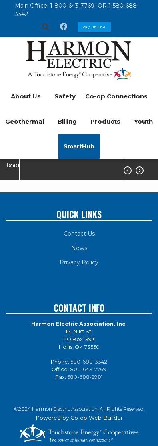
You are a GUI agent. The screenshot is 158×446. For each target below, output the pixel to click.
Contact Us (79, 233)
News (79, 248)
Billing (67, 121)
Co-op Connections (116, 96)
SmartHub (79, 146)
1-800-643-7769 (73, 5)
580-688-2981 (85, 377)
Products (105, 121)
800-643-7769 (88, 369)
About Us (26, 96)
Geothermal (24, 121)
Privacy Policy (79, 262)
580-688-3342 (88, 362)
